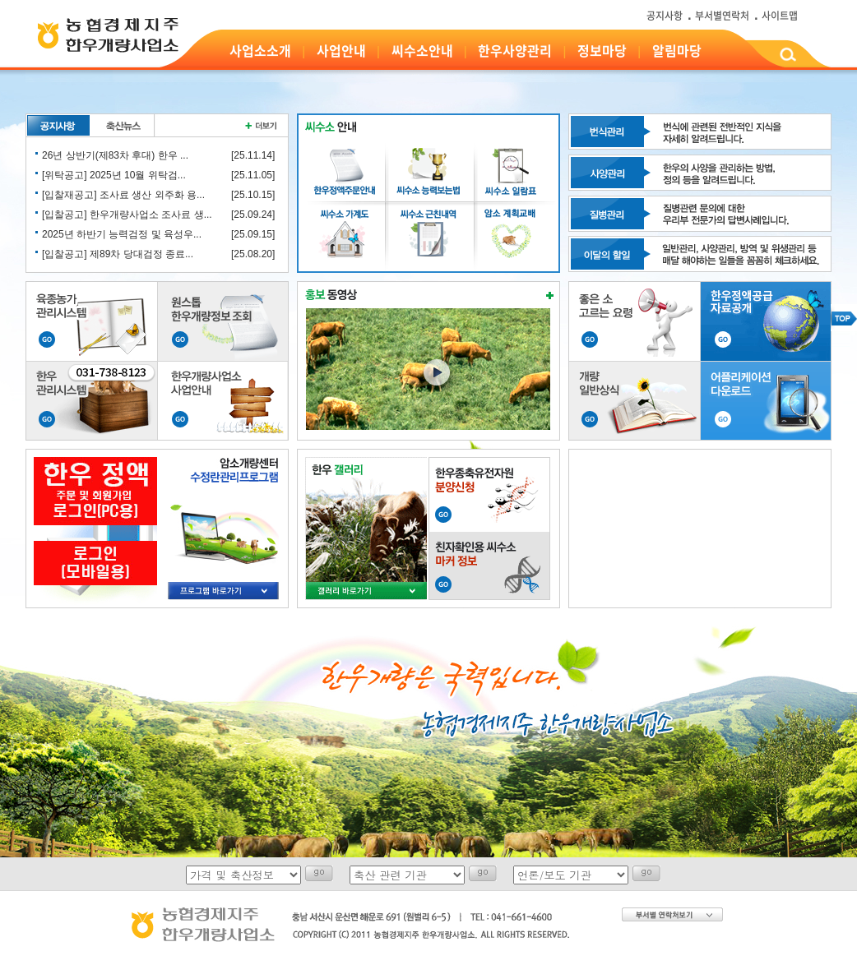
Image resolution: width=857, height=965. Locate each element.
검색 (787, 57)
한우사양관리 (515, 50)
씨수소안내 (422, 50)
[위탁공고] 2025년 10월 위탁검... (114, 175)
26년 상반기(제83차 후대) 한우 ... (115, 155)
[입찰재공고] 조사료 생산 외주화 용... (123, 195)
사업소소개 (260, 50)
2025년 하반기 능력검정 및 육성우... (122, 234)
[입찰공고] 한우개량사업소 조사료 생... (127, 214)
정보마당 (602, 50)
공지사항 (664, 15)
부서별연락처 (722, 15)
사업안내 (341, 50)
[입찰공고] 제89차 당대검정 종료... (117, 254)
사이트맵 (780, 15)
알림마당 (677, 50)
